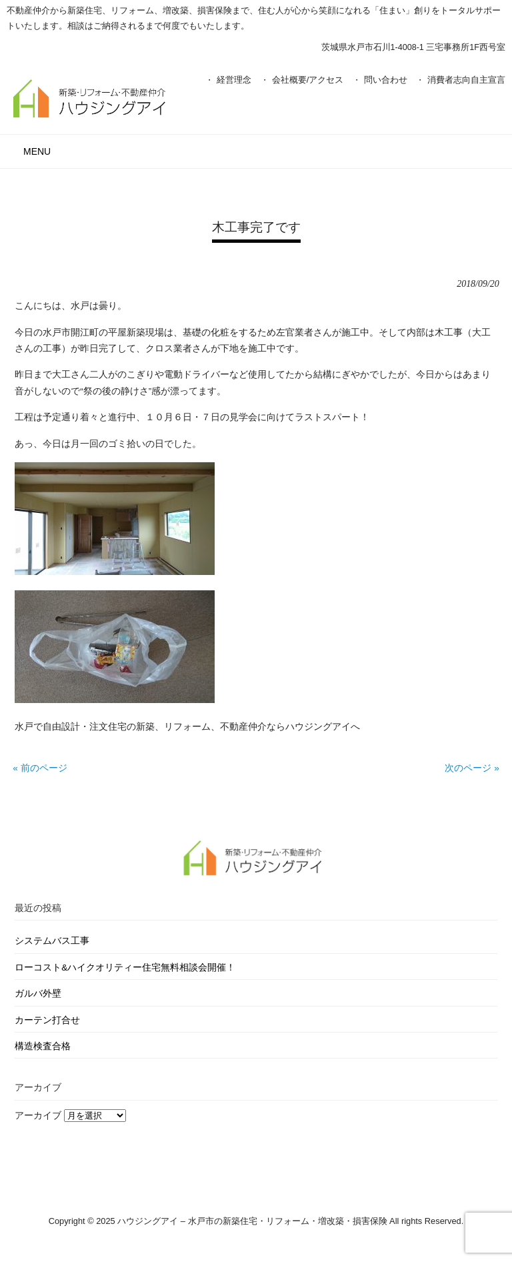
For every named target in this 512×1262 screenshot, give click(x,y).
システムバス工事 (52, 941)
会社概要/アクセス (308, 80)
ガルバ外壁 (38, 994)
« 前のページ (40, 768)
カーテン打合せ (47, 1020)
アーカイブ (38, 1116)
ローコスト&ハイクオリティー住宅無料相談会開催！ (125, 968)
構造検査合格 (43, 1046)
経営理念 (234, 80)
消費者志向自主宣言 (466, 80)
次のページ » (472, 768)
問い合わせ (385, 80)
